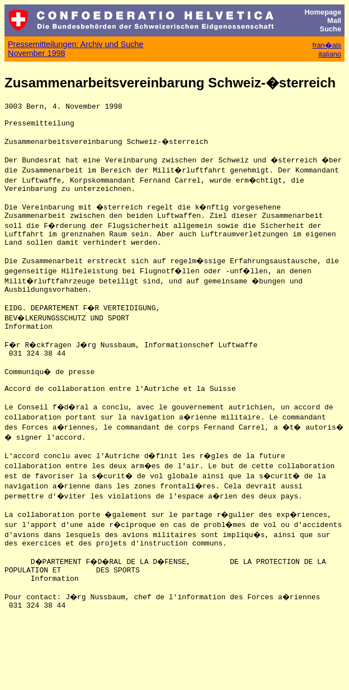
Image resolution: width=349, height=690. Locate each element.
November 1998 (36, 53)
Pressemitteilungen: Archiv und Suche (75, 44)
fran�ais (327, 45)
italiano (329, 54)
